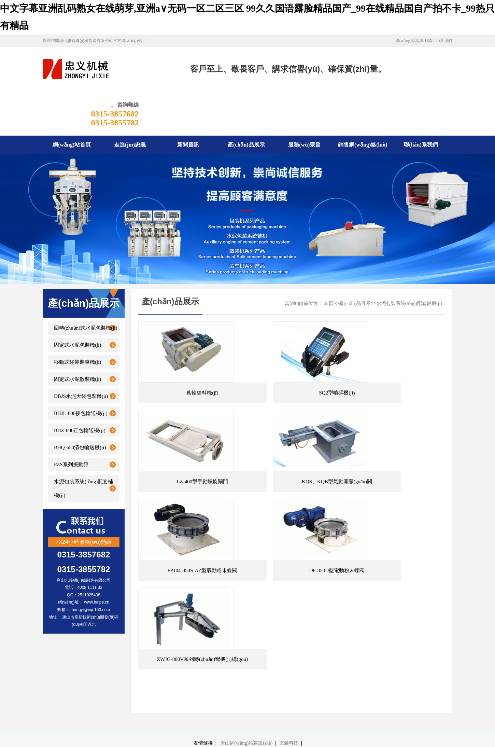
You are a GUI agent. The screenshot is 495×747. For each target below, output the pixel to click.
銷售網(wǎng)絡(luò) (300, 646)
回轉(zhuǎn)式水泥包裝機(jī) (85, 283)
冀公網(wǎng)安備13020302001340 (156, 719)
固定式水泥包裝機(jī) (77, 300)
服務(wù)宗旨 (260, 646)
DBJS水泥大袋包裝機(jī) (81, 352)
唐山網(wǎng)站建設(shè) (246, 622)
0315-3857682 (428, 69)
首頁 (328, 259)
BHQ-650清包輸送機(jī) (80, 403)
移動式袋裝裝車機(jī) (77, 317)
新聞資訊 (193, 646)
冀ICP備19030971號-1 (155, 708)
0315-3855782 (428, 78)
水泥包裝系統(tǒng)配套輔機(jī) (83, 444)
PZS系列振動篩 (71, 420)
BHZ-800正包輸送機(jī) (79, 386)
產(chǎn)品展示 (355, 259)
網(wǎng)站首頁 (128, 646)
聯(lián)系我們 (439, 40)
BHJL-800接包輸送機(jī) (81, 369)
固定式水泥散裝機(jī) (77, 334)
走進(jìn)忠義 (165, 646)
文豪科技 (288, 622)
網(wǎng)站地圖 (409, 40)
